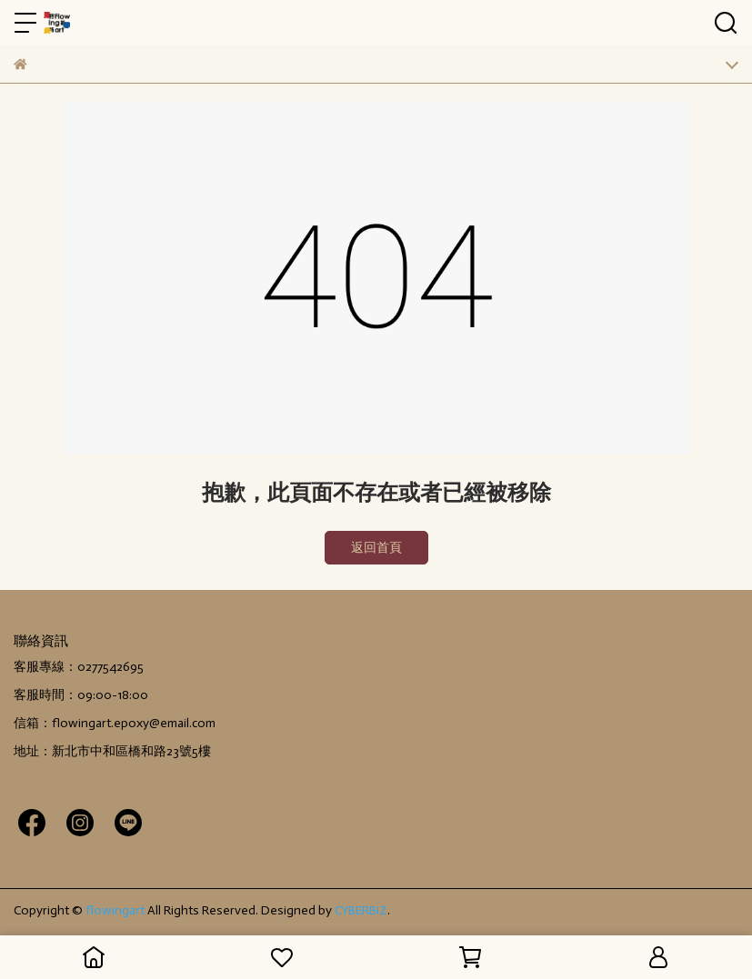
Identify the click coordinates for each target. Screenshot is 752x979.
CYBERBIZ (361, 910)
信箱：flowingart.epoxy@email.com (115, 723)
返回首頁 (376, 547)
